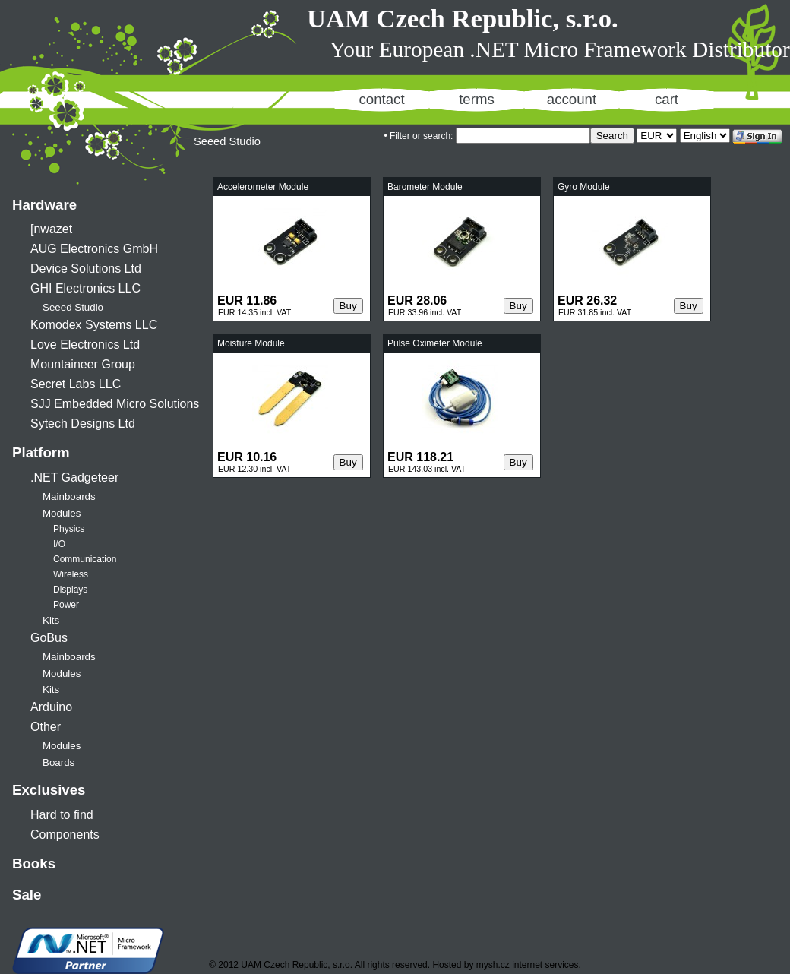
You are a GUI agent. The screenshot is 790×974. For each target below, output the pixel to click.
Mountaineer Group (82, 364)
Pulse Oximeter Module (434, 343)
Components (65, 834)
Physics (68, 528)
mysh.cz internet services (527, 965)
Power (66, 604)
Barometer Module (425, 187)
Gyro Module (584, 187)
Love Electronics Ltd (85, 344)
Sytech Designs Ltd (82, 423)
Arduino (51, 706)
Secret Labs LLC (75, 384)
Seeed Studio (73, 307)
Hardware (44, 205)
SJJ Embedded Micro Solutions (114, 403)
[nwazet (51, 229)
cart (666, 99)
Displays (70, 589)
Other (45, 726)
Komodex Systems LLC (93, 324)
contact (381, 99)
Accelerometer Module (262, 187)
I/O (59, 544)
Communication (84, 559)
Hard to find (61, 814)
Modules (62, 513)
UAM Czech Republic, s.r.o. (462, 18)
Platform (41, 452)
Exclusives (48, 790)
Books (33, 863)
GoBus (49, 637)
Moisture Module (251, 343)
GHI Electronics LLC (85, 288)
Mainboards (69, 496)
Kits (51, 620)
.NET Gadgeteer (74, 477)
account (571, 99)
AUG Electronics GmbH (94, 248)
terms (477, 99)
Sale (26, 895)
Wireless (70, 574)
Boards (58, 762)
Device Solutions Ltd (85, 268)
